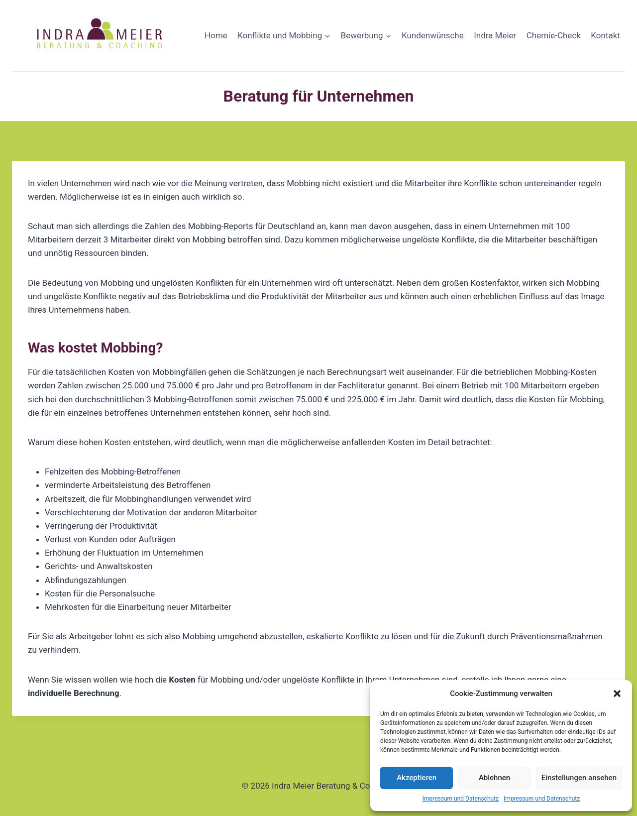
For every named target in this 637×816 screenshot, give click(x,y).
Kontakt (605, 35)
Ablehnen (494, 777)
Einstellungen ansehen (579, 777)
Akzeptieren (416, 777)
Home (216, 35)
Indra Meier (495, 35)
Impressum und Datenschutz (461, 798)
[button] (617, 694)
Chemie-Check (554, 35)
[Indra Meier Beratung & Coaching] (101, 35)
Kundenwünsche (433, 35)
